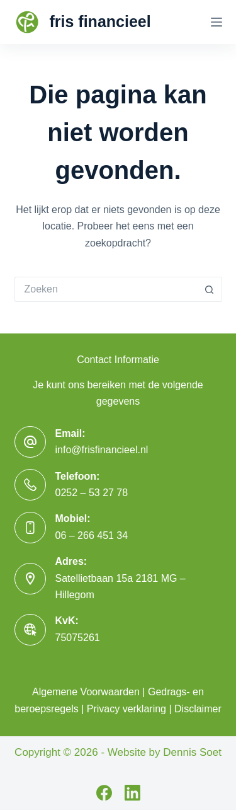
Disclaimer (198, 708)
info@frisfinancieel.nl (102, 449)
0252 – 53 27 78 (91, 492)
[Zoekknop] (209, 289)
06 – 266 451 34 (91, 535)
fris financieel (100, 21)
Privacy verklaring (126, 708)
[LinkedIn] (132, 793)
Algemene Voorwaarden (86, 691)
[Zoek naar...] (105, 289)
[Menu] (216, 22)
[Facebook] (104, 793)
